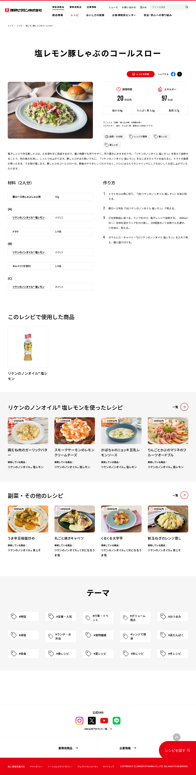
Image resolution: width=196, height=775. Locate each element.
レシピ (75, 15)
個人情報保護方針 (16, 766)
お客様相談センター (124, 15)
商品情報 (57, 15)
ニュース (113, 7)
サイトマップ (108, 766)
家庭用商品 (58, 6)
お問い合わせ (129, 7)
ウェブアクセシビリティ (87, 766)
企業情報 (91, 6)
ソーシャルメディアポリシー (60, 766)
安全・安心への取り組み (158, 15)
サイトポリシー (36, 766)
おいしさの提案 (95, 15)
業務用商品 (75, 6)
